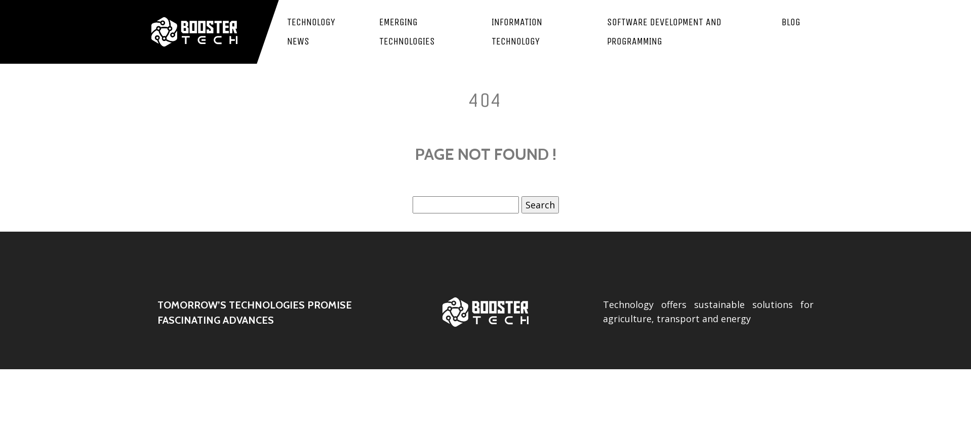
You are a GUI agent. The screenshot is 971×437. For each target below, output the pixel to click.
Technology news (311, 31)
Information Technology (517, 31)
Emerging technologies (407, 31)
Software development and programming (664, 31)
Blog (791, 22)
